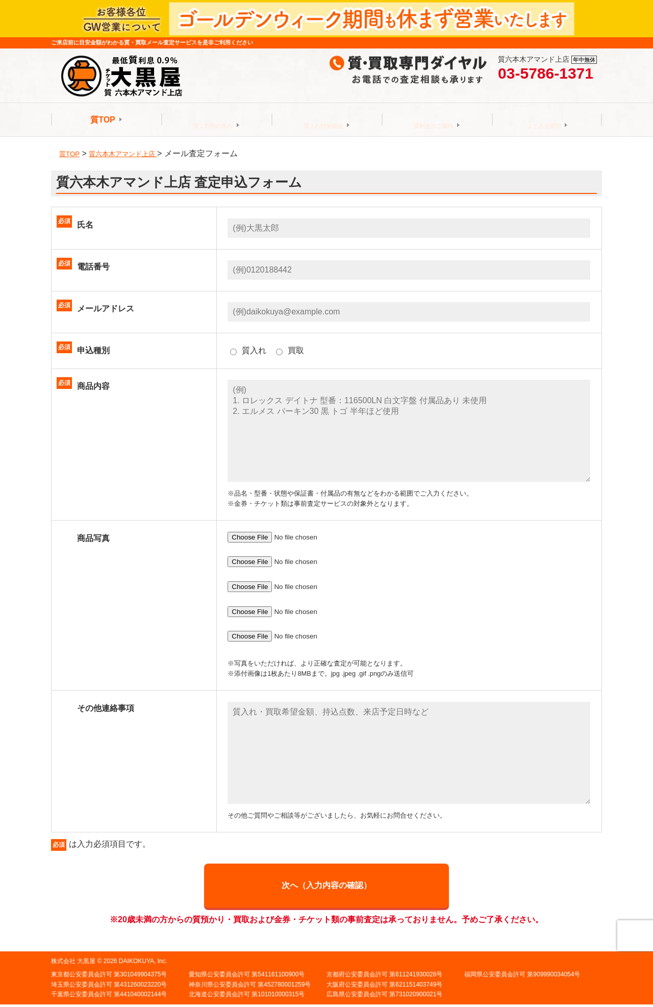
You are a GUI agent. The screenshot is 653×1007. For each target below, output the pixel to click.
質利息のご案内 (433, 119)
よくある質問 (543, 119)
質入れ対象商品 (323, 119)
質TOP (102, 119)
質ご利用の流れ (213, 119)
